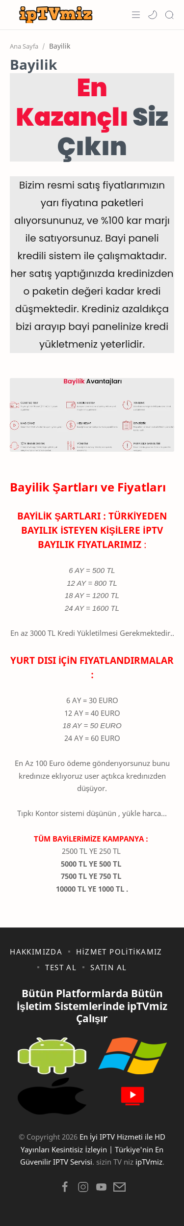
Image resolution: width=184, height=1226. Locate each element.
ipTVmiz (148, 1162)
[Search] (169, 14)
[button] (152, 14)
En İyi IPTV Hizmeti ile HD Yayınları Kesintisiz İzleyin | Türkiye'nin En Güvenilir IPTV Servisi (93, 1149)
